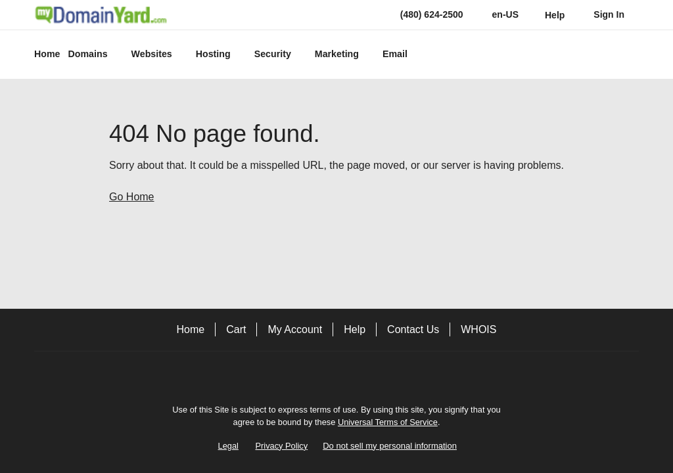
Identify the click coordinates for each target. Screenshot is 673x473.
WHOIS (478, 329)
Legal (228, 446)
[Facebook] (336, 374)
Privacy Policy (282, 446)
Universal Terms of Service (388, 422)
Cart (236, 329)
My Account (294, 329)
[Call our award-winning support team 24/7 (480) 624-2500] (555, 15)
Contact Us (413, 329)
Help (354, 329)
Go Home (131, 196)
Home (191, 329)
